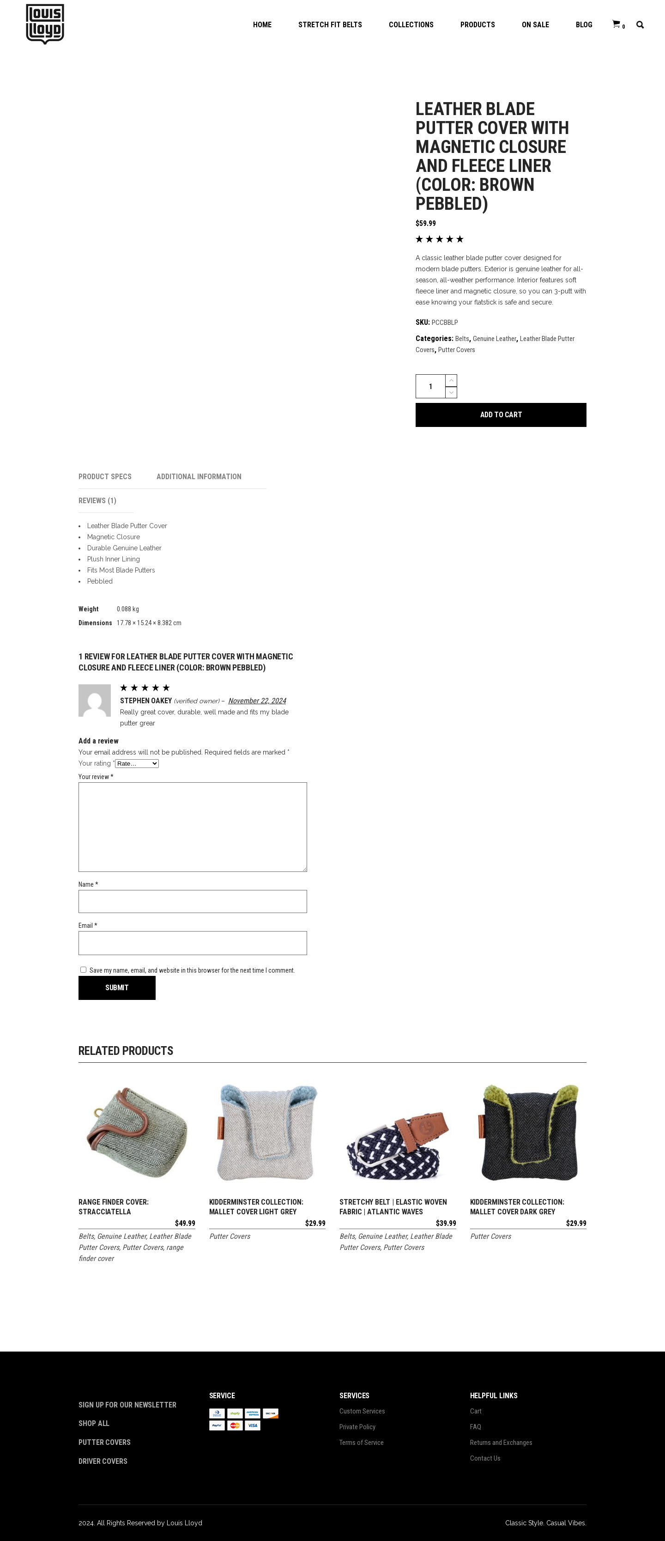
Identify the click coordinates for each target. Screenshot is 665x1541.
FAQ (475, 1427)
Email (88, 925)
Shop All (94, 1423)
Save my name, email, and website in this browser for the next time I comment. (192, 970)
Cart (476, 1411)
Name (88, 884)
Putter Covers (456, 350)
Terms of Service (361, 1442)
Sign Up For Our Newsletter (127, 1405)
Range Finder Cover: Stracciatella (113, 1207)
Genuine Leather (494, 339)
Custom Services (362, 1411)
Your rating (97, 763)
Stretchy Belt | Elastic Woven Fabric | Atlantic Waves (393, 1207)
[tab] (118, 477)
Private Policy (357, 1427)
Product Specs (105, 476)
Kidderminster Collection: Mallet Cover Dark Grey (517, 1207)
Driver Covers (104, 1461)
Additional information (199, 476)
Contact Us (485, 1458)
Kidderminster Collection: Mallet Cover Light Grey (256, 1207)
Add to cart (501, 414)
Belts (462, 339)
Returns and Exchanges (501, 1442)
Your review (96, 776)
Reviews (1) (97, 500)
